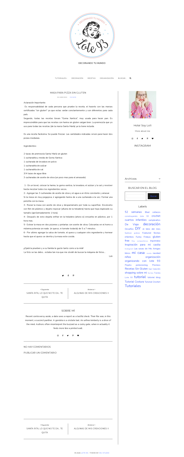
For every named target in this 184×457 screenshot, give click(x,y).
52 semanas (133, 212)
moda (149, 253)
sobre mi (142, 273)
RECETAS (92, 78)
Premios (156, 265)
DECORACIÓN (77, 78)
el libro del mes (151, 228)
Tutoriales (133, 286)
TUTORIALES (61, 78)
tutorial (140, 277)
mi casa (138, 252)
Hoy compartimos (140, 241)
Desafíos (129, 228)
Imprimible (155, 240)
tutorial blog (154, 277)
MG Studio (104, 453)
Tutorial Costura (134, 282)
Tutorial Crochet (152, 281)
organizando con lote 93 (142, 261)
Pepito (128, 265)
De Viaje (132, 224)
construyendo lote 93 (137, 216)
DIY (138, 228)
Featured (146, 232)
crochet (156, 216)
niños (128, 257)
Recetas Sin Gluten (136, 269)
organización (152, 257)
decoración (151, 224)
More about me (142, 131)
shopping (130, 273)
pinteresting (142, 265)
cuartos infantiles (136, 220)
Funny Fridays (143, 236)
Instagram (129, 249)
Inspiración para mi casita (142, 244)
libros (127, 253)
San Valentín (154, 269)
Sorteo (151, 273)
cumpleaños (154, 220)
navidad (156, 253)
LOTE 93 (84, 453)
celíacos (73, 97)
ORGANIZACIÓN (107, 78)
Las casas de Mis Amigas (147, 248)
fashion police (132, 233)
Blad (147, 212)
